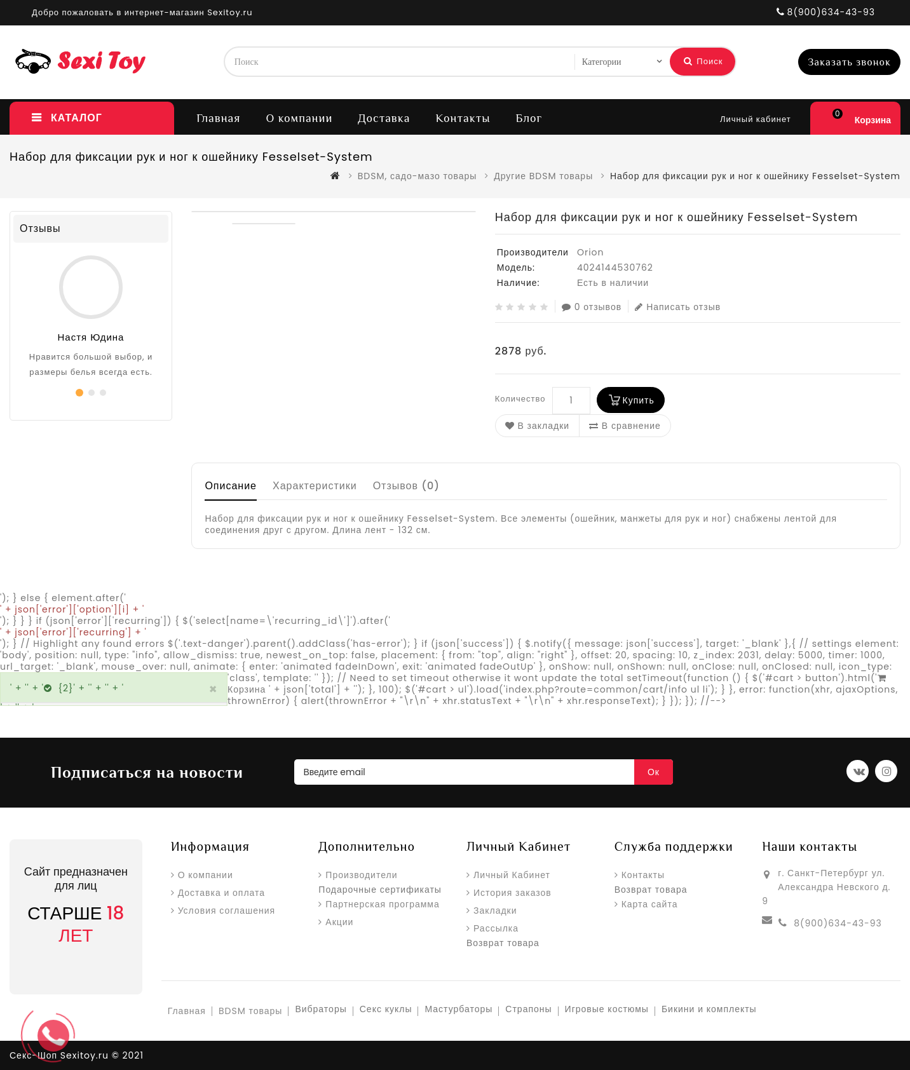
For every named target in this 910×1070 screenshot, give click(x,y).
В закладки (537, 425)
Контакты (462, 118)
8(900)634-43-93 (837, 923)
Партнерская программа (382, 904)
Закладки (495, 910)
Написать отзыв (678, 307)
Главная (218, 118)
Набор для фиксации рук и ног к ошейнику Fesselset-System (755, 176)
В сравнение (625, 425)
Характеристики (315, 485)
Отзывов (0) (406, 485)
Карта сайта (649, 904)
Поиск (703, 61)
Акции (339, 922)
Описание (231, 485)
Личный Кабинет (511, 875)
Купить (639, 400)
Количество (520, 399)
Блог (529, 118)
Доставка (384, 118)
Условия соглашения (227, 910)
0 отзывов (591, 307)
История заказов (512, 892)
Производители (361, 875)
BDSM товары (250, 1011)
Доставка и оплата (221, 892)
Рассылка (496, 928)
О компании (299, 118)
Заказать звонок (849, 62)
